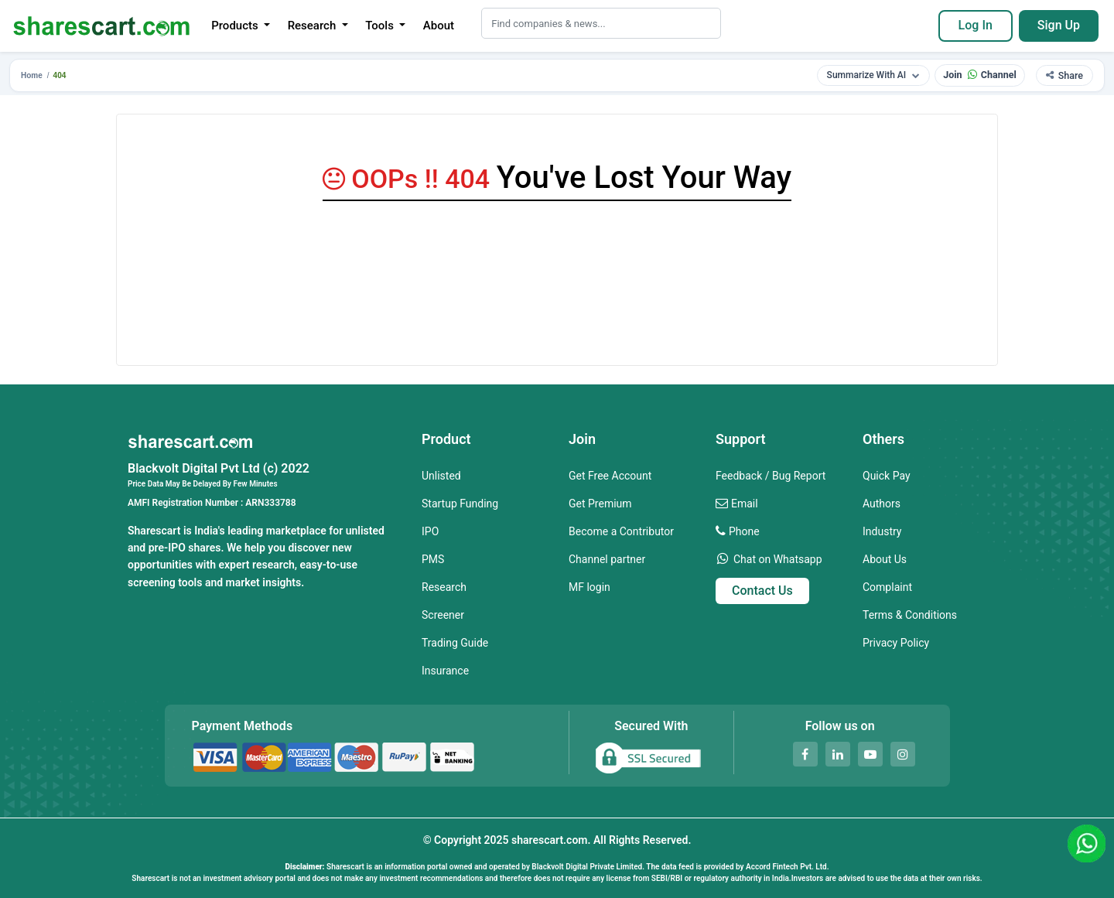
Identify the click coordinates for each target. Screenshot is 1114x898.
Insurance (445, 670)
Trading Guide (455, 643)
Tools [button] (380, 25)
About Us (885, 559)
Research (444, 587)
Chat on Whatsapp (777, 559)
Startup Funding (460, 503)
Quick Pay (887, 475)
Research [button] (313, 25)
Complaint (887, 587)
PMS (433, 559)
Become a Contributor (621, 531)
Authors (881, 503)
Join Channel (980, 74)
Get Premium (600, 503)
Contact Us (762, 590)
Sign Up (1058, 25)
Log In (976, 25)
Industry (882, 531)
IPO (430, 531)
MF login (589, 587)
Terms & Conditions (910, 615)
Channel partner (607, 559)
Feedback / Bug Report (770, 475)
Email (744, 503)
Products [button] (236, 25)
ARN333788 (270, 502)
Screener (443, 615)
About (438, 25)
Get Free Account (610, 475)
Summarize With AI (874, 75)
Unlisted (441, 475)
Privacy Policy (896, 643)
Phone (744, 531)
